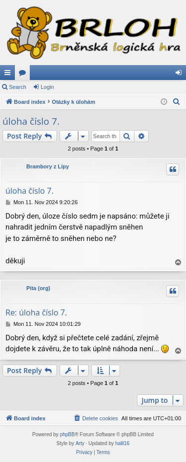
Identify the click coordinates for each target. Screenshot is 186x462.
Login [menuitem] (181, 74)
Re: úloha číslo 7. (36, 312)
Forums (24, 74)
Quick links (9, 74)
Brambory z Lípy (47, 166)
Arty (79, 443)
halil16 (122, 443)
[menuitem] (176, 101)
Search (17, 87)
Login (47, 87)
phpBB (67, 434)
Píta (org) (38, 288)
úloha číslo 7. (31, 121)
